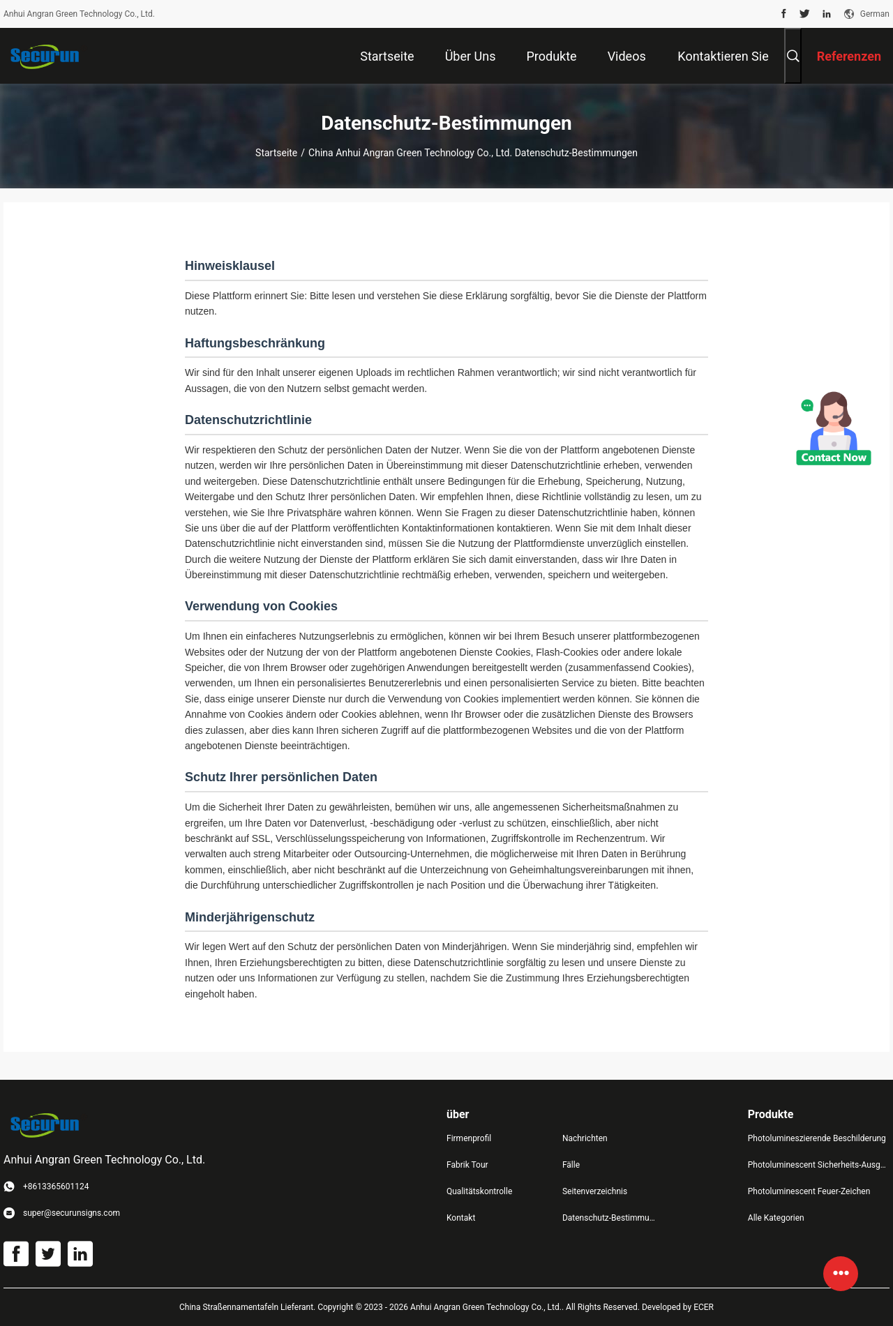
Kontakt (460, 1218)
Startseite (276, 152)
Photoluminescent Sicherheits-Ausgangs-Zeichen (819, 1165)
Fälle (571, 1165)
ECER (703, 1307)
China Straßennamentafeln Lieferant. (248, 1307)
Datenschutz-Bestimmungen (609, 1218)
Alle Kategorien (776, 1218)
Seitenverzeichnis (594, 1191)
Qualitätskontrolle (479, 1191)
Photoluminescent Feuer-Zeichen (809, 1191)
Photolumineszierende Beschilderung (817, 1138)
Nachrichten (585, 1138)
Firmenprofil (468, 1138)
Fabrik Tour (467, 1165)
